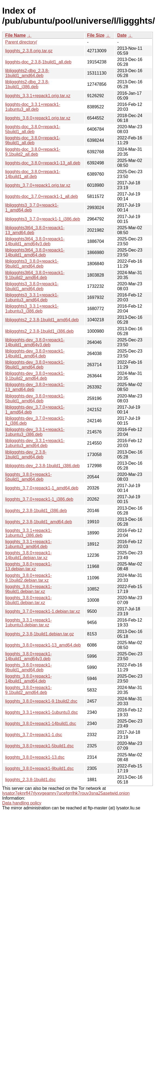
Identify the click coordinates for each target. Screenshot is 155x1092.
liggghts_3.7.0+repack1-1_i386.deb (39, 499)
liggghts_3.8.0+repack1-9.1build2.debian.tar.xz (28, 578)
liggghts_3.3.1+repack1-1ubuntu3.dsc (41, 712)
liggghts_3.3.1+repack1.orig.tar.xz (37, 95)
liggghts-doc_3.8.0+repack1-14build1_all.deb (32, 174)
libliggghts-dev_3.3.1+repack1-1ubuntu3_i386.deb (34, 432)
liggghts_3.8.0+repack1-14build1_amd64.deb (28, 678)
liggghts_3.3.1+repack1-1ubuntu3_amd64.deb (28, 544)
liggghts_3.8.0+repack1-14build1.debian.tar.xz (28, 555)
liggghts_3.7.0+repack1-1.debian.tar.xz (42, 611)
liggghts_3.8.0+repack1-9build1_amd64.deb (28, 667)
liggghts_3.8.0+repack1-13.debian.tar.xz (28, 566)
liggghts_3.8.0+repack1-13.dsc (34, 757)
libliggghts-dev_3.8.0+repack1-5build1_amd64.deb (34, 398)
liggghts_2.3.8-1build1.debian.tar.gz (39, 634)
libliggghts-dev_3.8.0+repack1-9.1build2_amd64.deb (34, 376)
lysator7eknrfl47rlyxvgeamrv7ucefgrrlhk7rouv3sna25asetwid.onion (66, 793)
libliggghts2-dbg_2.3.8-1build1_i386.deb (27, 84)
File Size (95, 35)
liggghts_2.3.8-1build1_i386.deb (36, 510)
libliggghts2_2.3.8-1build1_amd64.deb (42, 319)
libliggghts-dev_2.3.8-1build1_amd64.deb (25, 454)
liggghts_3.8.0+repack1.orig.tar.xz (37, 118)
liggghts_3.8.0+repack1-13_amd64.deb (43, 645)
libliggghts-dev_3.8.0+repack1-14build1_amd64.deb (34, 353)
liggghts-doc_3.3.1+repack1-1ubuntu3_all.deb (32, 107)
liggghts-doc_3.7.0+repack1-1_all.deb (41, 196)
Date (122, 35)
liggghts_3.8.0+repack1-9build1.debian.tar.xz (28, 589)
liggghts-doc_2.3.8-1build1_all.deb (38, 62)
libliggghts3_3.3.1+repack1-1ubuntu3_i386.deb (31, 308)
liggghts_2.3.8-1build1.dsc (30, 779)
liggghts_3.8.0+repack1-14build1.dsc (40, 723)
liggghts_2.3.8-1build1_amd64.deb (38, 521)
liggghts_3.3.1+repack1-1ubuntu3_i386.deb (28, 533)
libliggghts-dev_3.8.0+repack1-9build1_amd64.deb (34, 364)
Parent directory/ (21, 42)
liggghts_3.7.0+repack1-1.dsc (33, 734)
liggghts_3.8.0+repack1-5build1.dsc (39, 746)
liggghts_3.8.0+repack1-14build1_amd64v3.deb (28, 656)
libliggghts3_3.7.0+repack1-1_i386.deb (42, 219)
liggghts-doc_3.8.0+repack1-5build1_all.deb (32, 129)
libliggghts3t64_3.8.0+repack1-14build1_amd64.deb (34, 252)
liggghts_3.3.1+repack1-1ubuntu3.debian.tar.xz (28, 622)
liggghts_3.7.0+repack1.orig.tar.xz (37, 185)
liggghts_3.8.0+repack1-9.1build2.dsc (41, 701)
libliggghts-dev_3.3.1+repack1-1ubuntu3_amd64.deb (34, 443)
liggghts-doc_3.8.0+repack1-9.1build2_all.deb (32, 152)
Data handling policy (21, 803)
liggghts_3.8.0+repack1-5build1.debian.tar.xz (28, 600)
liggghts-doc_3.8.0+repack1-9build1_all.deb (32, 140)
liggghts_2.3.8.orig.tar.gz (28, 50)
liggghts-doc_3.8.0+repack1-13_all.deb (42, 163)
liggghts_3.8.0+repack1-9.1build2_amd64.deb (28, 690)
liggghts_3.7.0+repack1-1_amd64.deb (41, 488)
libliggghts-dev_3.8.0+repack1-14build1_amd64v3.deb (34, 342)
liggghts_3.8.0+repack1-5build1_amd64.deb (28, 477)
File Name (15, 35)
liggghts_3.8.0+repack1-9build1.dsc (39, 768)
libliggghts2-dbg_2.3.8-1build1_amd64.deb (27, 73)
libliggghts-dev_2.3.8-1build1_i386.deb (42, 465)
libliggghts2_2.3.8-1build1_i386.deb (39, 331)
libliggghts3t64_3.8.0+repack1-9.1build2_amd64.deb (34, 275)
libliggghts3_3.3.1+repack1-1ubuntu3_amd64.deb (31, 297)
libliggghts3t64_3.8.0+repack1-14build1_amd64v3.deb (34, 241)
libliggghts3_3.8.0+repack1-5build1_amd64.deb (31, 286)
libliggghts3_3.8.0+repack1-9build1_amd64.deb (31, 263)
